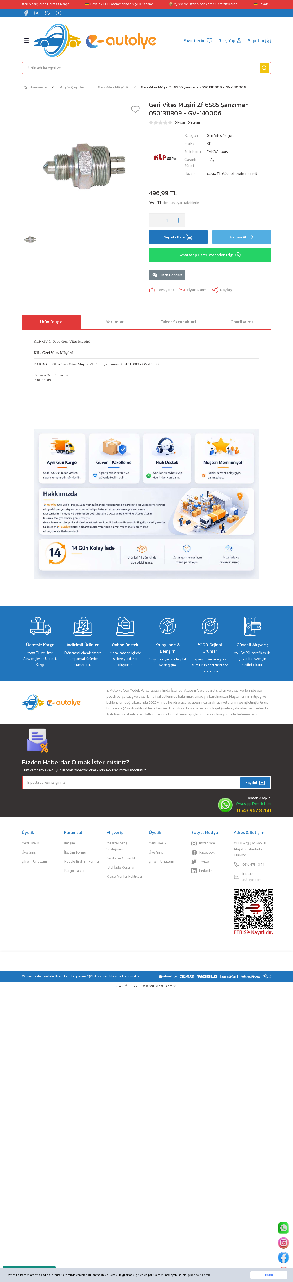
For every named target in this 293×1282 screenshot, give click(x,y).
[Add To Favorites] (135, 109)
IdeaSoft (121, 986)
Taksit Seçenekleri (178, 322)
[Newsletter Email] (146, 782)
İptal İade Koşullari (120, 868)
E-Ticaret (135, 986)
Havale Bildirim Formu (81, 861)
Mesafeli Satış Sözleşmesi (116, 846)
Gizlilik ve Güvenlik (121, 858)
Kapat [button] (269, 1275)
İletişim (69, 843)
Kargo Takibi (74, 871)
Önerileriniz (242, 322)
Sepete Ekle (178, 237)
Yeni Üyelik (30, 843)
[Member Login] (230, 40)
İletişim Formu (75, 852)
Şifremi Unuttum (34, 861)
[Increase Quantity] (178, 220)
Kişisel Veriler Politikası (124, 877)
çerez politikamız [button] (199, 1275)
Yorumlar (115, 322)
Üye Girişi (29, 852)
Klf (209, 144)
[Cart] (259, 40)
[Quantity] (167, 220)
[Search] (146, 68)
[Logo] (95, 40)
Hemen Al (242, 237)
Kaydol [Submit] (255, 783)
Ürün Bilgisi (51, 322)
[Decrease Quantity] (155, 220)
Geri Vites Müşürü (221, 136)
